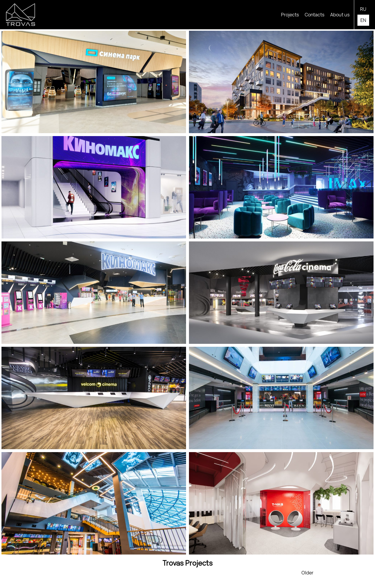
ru (363, 9)
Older (307, 572)
